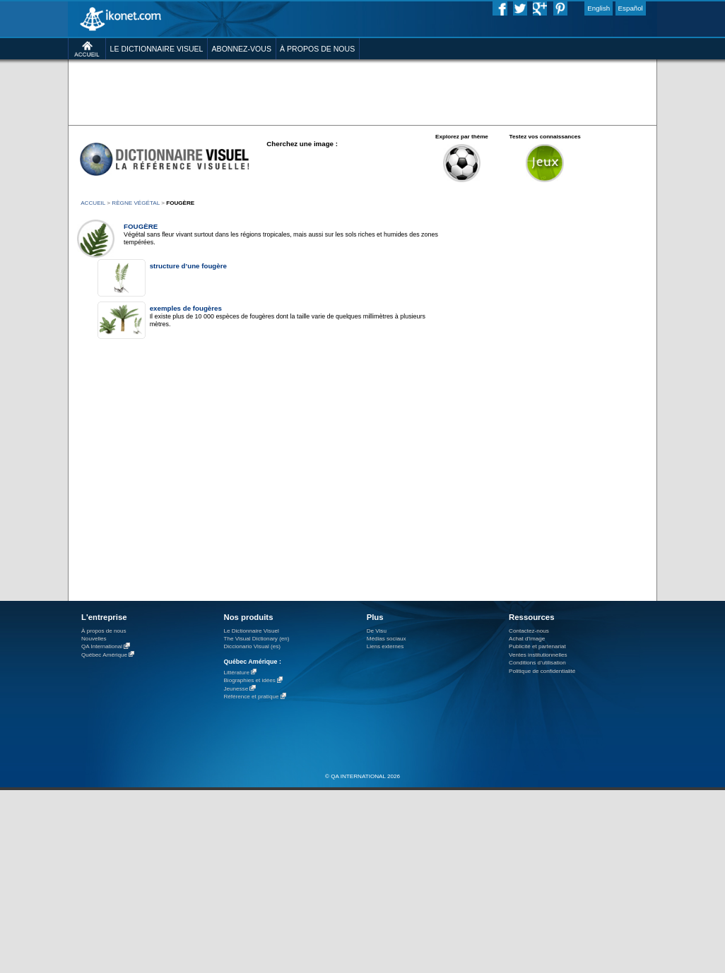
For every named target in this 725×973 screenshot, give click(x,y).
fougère (141, 226)
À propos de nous (103, 631)
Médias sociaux (386, 638)
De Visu (377, 631)
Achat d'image (527, 638)
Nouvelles (94, 638)
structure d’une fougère (188, 266)
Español (630, 8)
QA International (101, 647)
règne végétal (136, 203)
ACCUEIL (93, 203)
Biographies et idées (249, 681)
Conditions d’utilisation (537, 662)
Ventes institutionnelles (538, 655)
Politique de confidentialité (542, 671)
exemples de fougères (186, 308)
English (598, 8)
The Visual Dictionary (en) (256, 638)
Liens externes (385, 646)
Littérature (236, 672)
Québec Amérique (104, 655)
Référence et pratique (250, 697)
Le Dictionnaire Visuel (250, 631)
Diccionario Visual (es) (252, 646)
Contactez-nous (529, 631)
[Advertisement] (362, 91)
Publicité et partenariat (537, 646)
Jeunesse (235, 689)
